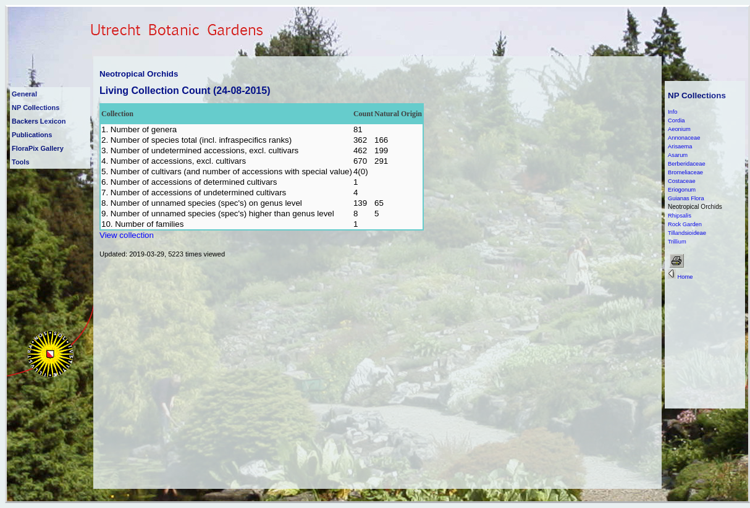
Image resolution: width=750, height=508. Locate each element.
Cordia (676, 120)
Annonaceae (684, 138)
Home (680, 277)
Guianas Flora (686, 198)
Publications (32, 134)
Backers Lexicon (38, 121)
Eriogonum (682, 190)
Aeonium (679, 129)
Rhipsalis (679, 216)
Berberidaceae (687, 164)
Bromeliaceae (685, 172)
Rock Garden (685, 224)
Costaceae (682, 181)
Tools (21, 162)
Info (673, 112)
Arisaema (680, 146)
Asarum (678, 155)
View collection (126, 235)
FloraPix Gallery (38, 148)
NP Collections (35, 107)
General (24, 94)
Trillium (677, 242)
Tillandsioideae (687, 233)
